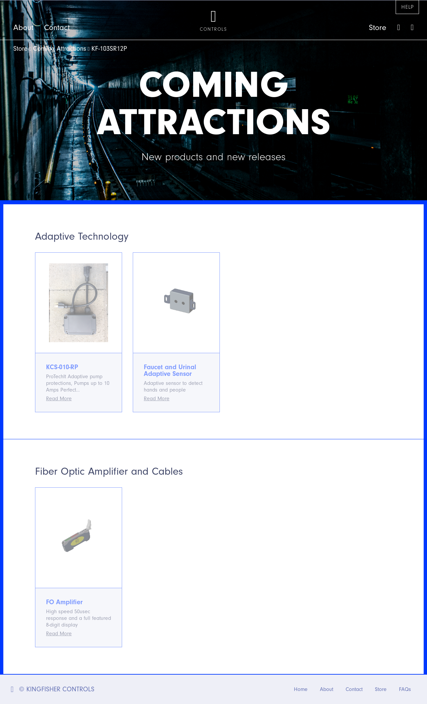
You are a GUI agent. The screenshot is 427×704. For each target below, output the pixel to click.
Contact (57, 27)
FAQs (405, 689)
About (23, 27)
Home (301, 689)
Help (407, 7)
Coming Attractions (59, 48)
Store (377, 27)
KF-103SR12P (109, 48)
